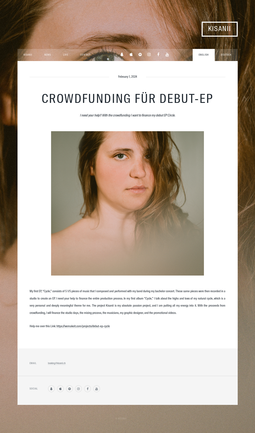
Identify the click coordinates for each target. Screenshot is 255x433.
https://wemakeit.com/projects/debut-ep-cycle (83, 326)
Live (65, 55)
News (47, 55)
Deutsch (226, 55)
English (204, 55)
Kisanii (219, 29)
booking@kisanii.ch (57, 363)
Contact (85, 55)
